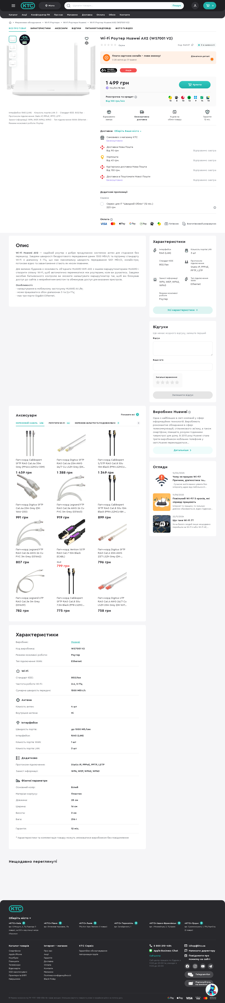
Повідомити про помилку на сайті (199, 957)
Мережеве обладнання (28, 22)
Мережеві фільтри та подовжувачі (97, 423)
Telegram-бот (202, 974)
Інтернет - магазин (55, 946)
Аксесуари (61, 28)
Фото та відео (124, 28)
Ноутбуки (13, 958)
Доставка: (121, 131)
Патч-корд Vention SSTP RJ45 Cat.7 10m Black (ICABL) (71, 553)
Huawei (75, 642)
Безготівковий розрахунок (201, 224)
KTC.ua (28, 5)
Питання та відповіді (98, 28)
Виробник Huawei (170, 412)
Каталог (13, 15)
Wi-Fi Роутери (52, 22)
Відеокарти (14, 968)
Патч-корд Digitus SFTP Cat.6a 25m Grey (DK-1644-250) (29, 508)
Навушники (14, 979)
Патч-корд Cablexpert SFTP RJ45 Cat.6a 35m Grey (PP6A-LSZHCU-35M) (30, 463)
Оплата (101, 15)
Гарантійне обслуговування (93, 951)
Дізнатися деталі (200, 56)
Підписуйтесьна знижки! (203, 983)
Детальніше (181, 450)
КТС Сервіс (86, 946)
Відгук (156, 338)
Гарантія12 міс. (207, 118)
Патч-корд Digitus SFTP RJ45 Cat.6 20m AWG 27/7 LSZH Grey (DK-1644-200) (111, 553)
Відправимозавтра (109, 118)
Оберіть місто (18, 918)
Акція (128, 70)
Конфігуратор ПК (40, 15)
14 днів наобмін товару (174, 118)
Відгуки (76, 28)
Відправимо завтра (204, 150)
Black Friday (50, 979)
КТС (10, 22)
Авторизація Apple (88, 954)
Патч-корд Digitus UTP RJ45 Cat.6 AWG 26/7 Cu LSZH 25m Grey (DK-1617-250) (112, 602)
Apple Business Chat (166, 951)
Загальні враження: (166, 377)
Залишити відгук (182, 395)
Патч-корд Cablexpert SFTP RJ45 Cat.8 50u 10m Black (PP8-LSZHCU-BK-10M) (112, 509)
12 (189, 101)
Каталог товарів (19, 946)
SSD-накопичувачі (18, 972)
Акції (24, 15)
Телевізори (14, 965)
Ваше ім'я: (158, 360)
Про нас (58, 15)
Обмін (112, 15)
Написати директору (202, 951)
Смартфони (15, 951)
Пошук (177, 5)
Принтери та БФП (18, 975)
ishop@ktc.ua (197, 946)
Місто (51, 6)
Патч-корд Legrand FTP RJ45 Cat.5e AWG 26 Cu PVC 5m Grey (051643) (70, 508)
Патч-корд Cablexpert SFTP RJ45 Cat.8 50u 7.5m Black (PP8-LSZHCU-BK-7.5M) (71, 602)
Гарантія (48, 958)
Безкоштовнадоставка (141, 118)
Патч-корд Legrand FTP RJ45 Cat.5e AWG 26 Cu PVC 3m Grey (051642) (29, 553)
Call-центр (155, 956)
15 (170, 101)
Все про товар (17, 28)
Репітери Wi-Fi (60, 423)
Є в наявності (208, 45)
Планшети (14, 961)
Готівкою (174, 224)
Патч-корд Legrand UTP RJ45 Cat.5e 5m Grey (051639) (30, 601)
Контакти (125, 15)
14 (202, 101)
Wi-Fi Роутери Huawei (74, 22)
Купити (197, 84)
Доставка (87, 15)
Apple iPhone (15, 954)
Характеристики (40, 28)
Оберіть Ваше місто (126, 131)
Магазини (72, 15)
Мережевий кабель (30, 423)
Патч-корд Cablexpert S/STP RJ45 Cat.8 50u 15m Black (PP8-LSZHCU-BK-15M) (111, 464)
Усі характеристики (183, 309)
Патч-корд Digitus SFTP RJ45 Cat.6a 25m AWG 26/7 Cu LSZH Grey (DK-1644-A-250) (70, 464)
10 (183, 101)
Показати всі (128, 415)
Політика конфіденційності (57, 975)
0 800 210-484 (163, 946)
